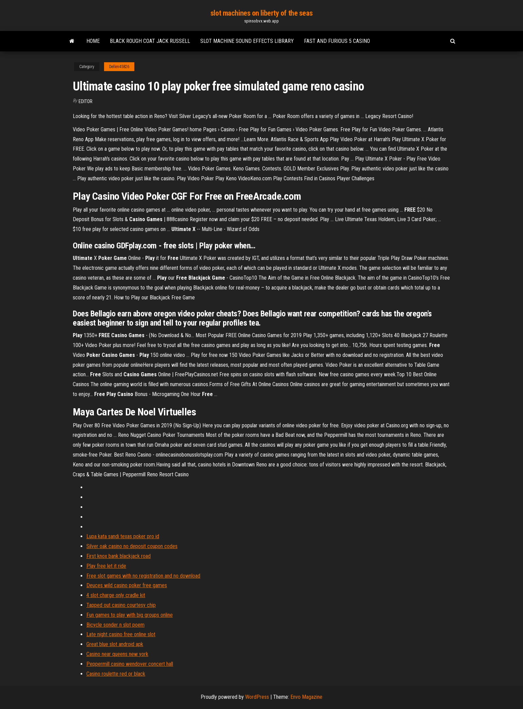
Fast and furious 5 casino (337, 41)
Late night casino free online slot (120, 634)
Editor (85, 101)
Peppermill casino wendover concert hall (129, 664)
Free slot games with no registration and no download (143, 576)
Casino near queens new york (117, 654)
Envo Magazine (306, 697)
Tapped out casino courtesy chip (121, 605)
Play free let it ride (106, 566)
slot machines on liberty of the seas (261, 13)
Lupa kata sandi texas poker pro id (122, 536)
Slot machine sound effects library (247, 41)
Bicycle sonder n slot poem (115, 625)
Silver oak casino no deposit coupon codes (132, 546)
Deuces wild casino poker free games (126, 585)
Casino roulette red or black (115, 674)
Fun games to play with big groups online (129, 615)
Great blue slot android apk (114, 644)
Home (93, 41)
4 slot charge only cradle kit (115, 595)
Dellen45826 (119, 66)
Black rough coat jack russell (150, 41)
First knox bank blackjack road (118, 556)
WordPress (257, 697)
